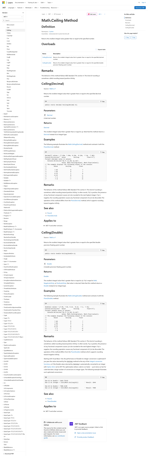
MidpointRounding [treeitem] (9, 132)
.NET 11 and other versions (53, 226)
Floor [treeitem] (8, 44)
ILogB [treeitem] (8, 52)
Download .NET (140, 8)
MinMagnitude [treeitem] (11, 71)
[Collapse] (23, 12)
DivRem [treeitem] (9, 39)
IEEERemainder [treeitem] (11, 49)
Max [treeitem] (8, 63)
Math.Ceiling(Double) (75, 296)
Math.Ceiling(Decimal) (75, 144)
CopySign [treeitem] (9, 31)
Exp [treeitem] (8, 41)
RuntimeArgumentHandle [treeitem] (11, 235)
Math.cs (52, 89)
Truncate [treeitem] (9, 106)
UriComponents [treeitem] (8, 383)
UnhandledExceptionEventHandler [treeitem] (13, 375)
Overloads (128, 20)
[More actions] (104, 14)
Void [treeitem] (5, 439)
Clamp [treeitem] (8, 28)
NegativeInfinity (49, 283)
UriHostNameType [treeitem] (9, 394)
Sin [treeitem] (8, 90)
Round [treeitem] (9, 82)
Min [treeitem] (8, 68)
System (51, 31)
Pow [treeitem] (8, 74)
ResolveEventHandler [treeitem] (10, 232)
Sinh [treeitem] (8, 95)
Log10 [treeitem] (8, 58)
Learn (43, 14)
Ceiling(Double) (46, 63)
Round (49, 213)
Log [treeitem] (8, 55)
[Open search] (139, 2)
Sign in (144, 2)
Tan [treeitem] (8, 101)
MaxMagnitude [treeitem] (11, 66)
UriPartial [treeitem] (6, 402)
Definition (128, 18)
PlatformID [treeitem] (7, 202)
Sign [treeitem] (8, 87)
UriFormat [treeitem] (7, 389)
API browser (57, 14)
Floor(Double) (48, 298)
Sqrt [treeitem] (8, 98)
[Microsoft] (3, 2)
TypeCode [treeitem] (6, 343)
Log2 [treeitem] (8, 60)
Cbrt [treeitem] (8, 22)
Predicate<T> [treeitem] (8, 208)
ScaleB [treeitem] (9, 84)
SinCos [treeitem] (9, 93)
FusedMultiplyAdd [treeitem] (12, 47)
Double (49, 264)
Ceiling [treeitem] (9, 25)
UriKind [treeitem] (6, 397)
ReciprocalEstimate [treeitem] (12, 76)
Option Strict (51, 367)
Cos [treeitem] (8, 33)
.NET (49, 14)
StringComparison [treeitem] (9, 273)
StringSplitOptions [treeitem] (9, 278)
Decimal (49, 115)
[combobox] (13, 16)
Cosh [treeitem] (8, 36)
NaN (95, 280)
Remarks (127, 23)
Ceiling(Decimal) (47, 57)
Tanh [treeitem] (8, 103)
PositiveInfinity (61, 283)
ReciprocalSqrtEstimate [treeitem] (13, 79)
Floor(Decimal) (49, 147)
